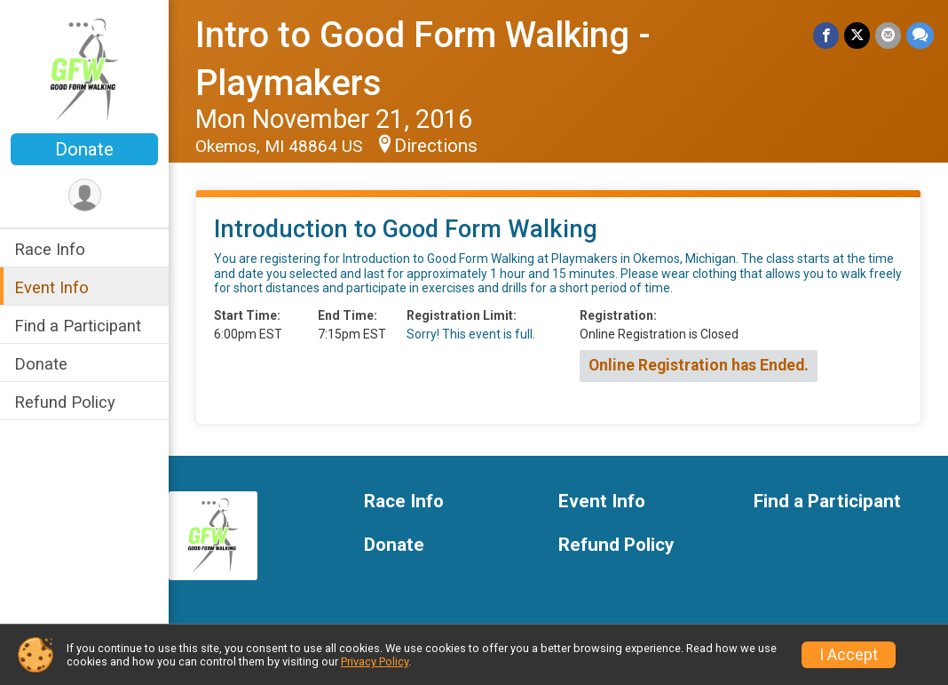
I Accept (848, 655)
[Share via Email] (888, 35)
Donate (84, 149)
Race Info (49, 249)
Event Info (51, 287)
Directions (436, 145)
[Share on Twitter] (857, 35)
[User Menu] (84, 195)
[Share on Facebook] (826, 35)
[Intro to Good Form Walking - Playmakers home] (85, 68)
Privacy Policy (374, 661)
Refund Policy (64, 402)
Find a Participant (77, 325)
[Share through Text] (920, 35)
